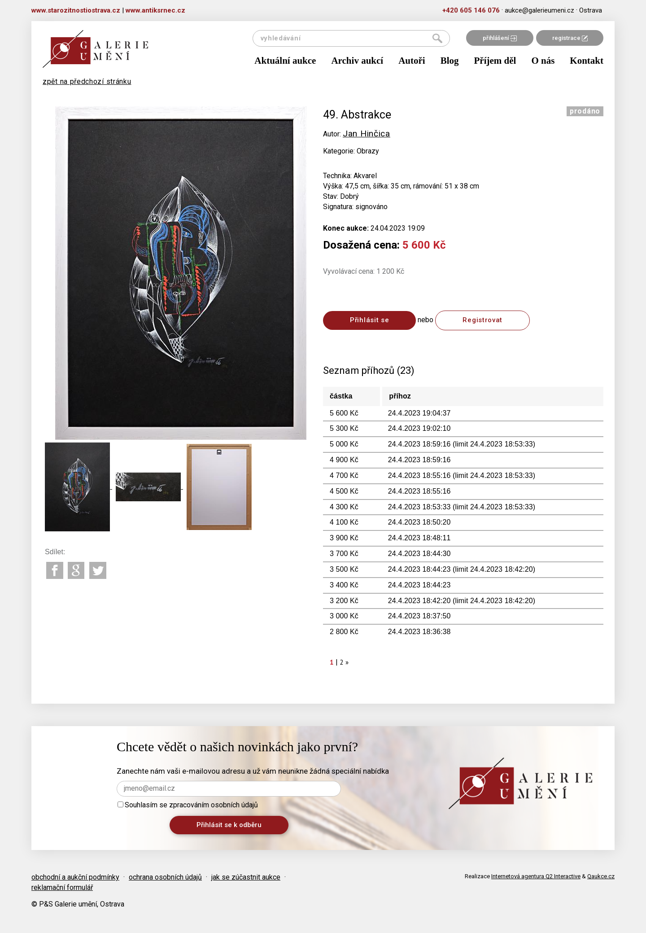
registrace (570, 38)
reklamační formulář (62, 887)
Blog (450, 60)
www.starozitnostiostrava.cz (75, 10)
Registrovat (482, 320)
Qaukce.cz (601, 876)
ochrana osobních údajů (165, 877)
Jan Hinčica (366, 133)
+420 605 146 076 (471, 10)
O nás (542, 60)
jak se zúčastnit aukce (245, 877)
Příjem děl (495, 60)
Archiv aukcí (357, 60)
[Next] (347, 662)
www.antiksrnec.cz (155, 10)
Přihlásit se (369, 320)
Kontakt (586, 60)
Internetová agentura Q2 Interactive (536, 876)
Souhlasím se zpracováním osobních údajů (188, 805)
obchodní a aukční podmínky (75, 877)
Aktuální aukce (285, 60)
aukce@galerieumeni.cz (539, 10)
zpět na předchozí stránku (87, 81)
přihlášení (500, 38)
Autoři (411, 60)
